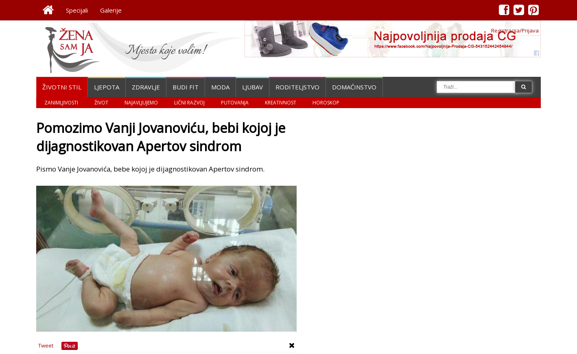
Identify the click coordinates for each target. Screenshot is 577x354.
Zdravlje (146, 87)
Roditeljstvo (297, 87)
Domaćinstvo (354, 87)
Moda (220, 87)
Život (101, 102)
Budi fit (186, 87)
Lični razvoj (189, 102)
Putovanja (235, 102)
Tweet (45, 345)
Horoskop (326, 102)
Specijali (77, 10)
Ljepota (106, 87)
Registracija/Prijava (515, 30)
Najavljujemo (141, 102)
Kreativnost (280, 102)
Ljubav (252, 87)
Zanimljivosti (61, 102)
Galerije (111, 10)
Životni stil (61, 87)
